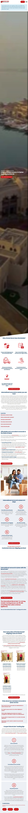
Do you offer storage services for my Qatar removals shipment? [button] (14, 717)
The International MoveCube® (6, 573)
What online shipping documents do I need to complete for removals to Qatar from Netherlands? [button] (14, 714)
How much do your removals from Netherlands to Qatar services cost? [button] (14, 706)
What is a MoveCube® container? (7, 417)
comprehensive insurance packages (16, 591)
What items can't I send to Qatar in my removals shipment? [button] (14, 721)
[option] (14, 174)
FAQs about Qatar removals (6, 421)
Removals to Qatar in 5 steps (6, 415)
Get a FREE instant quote (7, 177)
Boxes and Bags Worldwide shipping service (12, 645)
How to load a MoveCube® (6, 424)
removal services (15, 435)
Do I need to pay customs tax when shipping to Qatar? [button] (14, 710)
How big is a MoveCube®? (6, 419)
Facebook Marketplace (16, 753)
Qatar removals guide (5, 426)
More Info (16, 809)
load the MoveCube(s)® (18, 797)
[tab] (14, 706)
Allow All (4, 809)
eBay (9, 753)
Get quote (23, 1)
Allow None (10, 809)
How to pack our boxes (22, 733)
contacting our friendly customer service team (16, 643)
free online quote (18, 452)
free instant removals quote (10, 579)
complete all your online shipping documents (12, 585)
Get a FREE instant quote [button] (14, 697)
